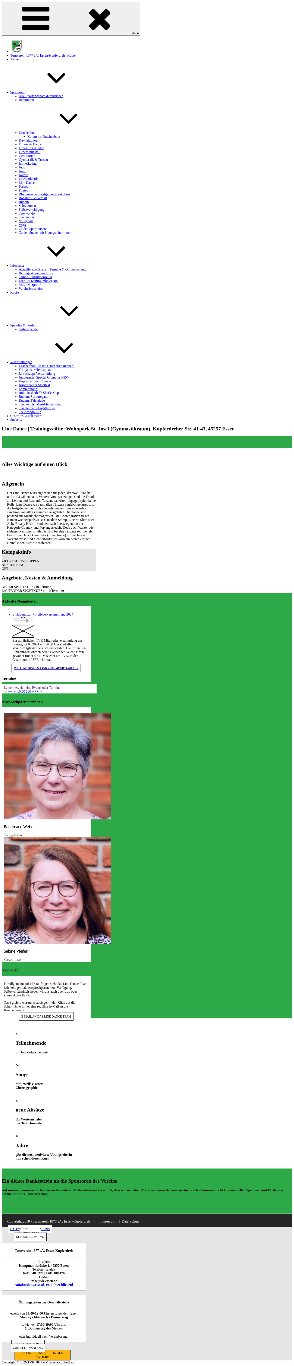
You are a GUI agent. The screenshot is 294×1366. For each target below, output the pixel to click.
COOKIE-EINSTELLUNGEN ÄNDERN (42, 1355)
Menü (71, 18)
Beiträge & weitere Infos (36, 273)
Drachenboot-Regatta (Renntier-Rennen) (46, 366)
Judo (22, 167)
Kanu (22, 171)
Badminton (26, 100)
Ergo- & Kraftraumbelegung (38, 281)
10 (19, 691)
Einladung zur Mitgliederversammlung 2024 (42, 614)
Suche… (16, 419)
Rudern (24, 202)
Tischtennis (26, 217)
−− (10, 691)
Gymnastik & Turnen (33, 159)
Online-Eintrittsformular (35, 277)
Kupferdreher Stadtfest (34, 385)
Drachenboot (60, 133)
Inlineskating (28, 163)
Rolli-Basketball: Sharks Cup (39, 393)
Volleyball (26, 221)
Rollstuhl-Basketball (33, 198)
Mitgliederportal (30, 285)
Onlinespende (28, 329)
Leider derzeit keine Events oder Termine (32, 687)
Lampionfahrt (28, 389)
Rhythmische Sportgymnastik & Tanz (44, 194)
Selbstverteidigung (31, 209)
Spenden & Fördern (55, 325)
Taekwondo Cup (30, 412)
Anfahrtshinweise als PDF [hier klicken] (44, 1285)
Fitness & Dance (30, 144)
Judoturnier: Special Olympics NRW (44, 377)
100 (28, 691)
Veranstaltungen (53, 362)
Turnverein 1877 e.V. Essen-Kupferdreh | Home (43, 55)
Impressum (107, 1221)
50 (23, 691)
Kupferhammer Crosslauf (36, 381)
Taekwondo (27, 213)
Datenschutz (131, 1221)
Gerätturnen (27, 156)
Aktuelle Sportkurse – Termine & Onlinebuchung (52, 269)
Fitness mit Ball (29, 152)
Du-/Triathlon (28, 140)
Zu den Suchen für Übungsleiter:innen (45, 232)
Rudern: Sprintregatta (33, 396)
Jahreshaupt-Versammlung (37, 373)
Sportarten (49, 92)
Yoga (22, 225)
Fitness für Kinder (31, 148)
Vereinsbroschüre (31, 288)
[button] (49, 561)
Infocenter (49, 265)
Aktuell (15, 59)
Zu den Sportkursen (32, 229)
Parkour (24, 186)
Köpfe (14, 292)
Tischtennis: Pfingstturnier (37, 408)
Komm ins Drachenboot (43, 136)
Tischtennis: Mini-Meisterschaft (41, 404)
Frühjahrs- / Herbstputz (35, 369)
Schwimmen (27, 206)
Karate (23, 175)
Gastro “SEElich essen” (26, 416)
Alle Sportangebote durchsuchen (41, 96)
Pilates (23, 190)
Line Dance (27, 182)
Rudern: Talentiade (32, 400)
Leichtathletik (28, 179)
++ (36, 691)
